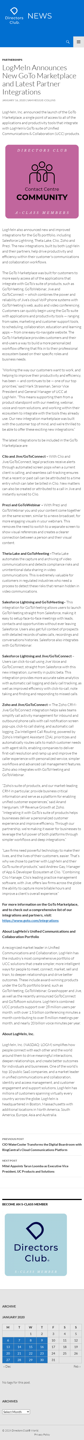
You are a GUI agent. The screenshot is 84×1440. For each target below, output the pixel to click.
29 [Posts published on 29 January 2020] (30, 1360)
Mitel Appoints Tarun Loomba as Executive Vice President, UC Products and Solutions (42, 1165)
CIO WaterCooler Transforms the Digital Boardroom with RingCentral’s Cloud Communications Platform (42, 1144)
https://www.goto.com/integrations (30, 920)
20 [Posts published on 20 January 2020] (8, 1353)
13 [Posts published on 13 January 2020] (8, 1347)
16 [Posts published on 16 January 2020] (42, 1347)
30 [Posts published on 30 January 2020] (42, 1360)
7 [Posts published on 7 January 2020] (19, 1340)
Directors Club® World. (25, 1430)
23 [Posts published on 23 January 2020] (42, 1353)
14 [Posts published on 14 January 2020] (19, 1347)
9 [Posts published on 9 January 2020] (42, 1340)
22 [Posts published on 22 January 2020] (30, 1353)
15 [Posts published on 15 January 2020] (30, 1347)
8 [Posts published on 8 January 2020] (31, 1340)
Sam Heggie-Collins (41, 100)
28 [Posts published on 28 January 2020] (19, 1360)
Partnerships (12, 59)
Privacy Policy (42, 1434)
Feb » (77, 1366)
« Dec (7, 1366)
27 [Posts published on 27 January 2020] (8, 1360)
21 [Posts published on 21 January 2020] (19, 1353)
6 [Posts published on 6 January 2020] (8, 1340)
